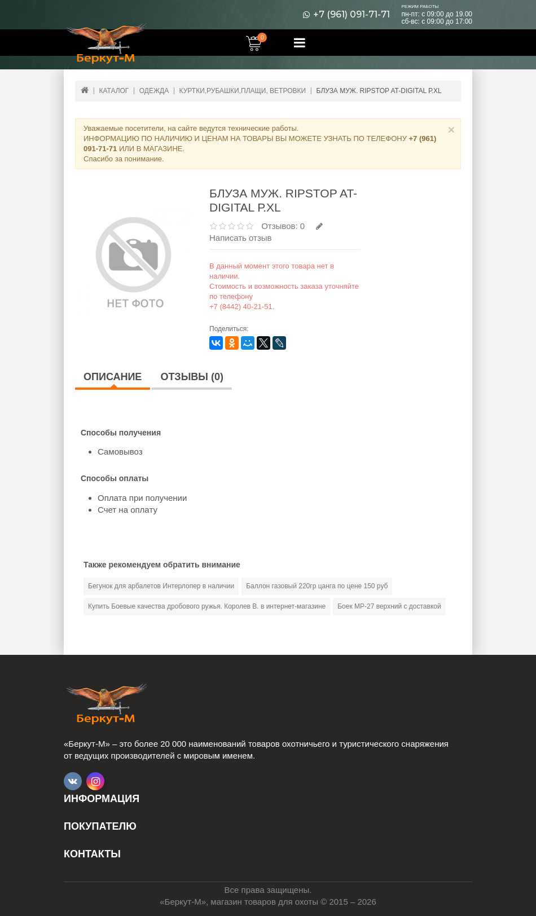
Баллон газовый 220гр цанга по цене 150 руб (317, 586)
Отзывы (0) (191, 376)
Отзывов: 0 (283, 226)
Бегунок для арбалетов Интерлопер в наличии (161, 586)
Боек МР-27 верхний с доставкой (389, 606)
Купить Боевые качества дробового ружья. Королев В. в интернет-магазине (207, 606)
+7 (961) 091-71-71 (351, 15)
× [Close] (451, 129)
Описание (113, 376)
